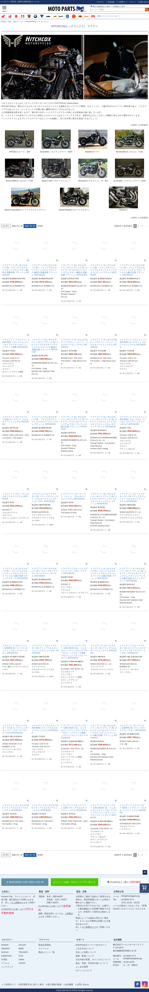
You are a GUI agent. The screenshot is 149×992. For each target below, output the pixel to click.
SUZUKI (5, 952)
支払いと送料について (86, 952)
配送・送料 (44, 891)
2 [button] (138, 226)
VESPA (22, 963)
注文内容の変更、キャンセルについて (93, 959)
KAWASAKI (6, 956)
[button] (146, 226)
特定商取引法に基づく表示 (31, 984)
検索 (147, 9)
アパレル (5, 963)
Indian (21, 959)
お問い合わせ (83, 984)
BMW (21, 948)
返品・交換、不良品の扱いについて (92, 963)
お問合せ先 (118, 891)
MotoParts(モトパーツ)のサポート (91, 945)
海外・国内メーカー (16, 22)
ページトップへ (145, 872)
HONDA (5, 945)
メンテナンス (7, 967)
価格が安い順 (17, 226)
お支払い (6, 891)
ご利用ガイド (19, 902)
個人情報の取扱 (54, 984)
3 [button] (142, 226)
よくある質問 (82, 967)
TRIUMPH (23, 952)
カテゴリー (7, 939)
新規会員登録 (44, 945)
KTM (21, 956)
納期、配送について (85, 956)
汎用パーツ (101, 16)
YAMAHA (5, 948)
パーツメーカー (112, 16)
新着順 (40, 226)
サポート (80, 939)
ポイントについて (84, 970)
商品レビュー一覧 (46, 952)
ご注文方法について (85, 948)
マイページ (44, 939)
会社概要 (117, 939)
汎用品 (4, 959)
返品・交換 (81, 891)
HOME (3, 22)
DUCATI (22, 945)
